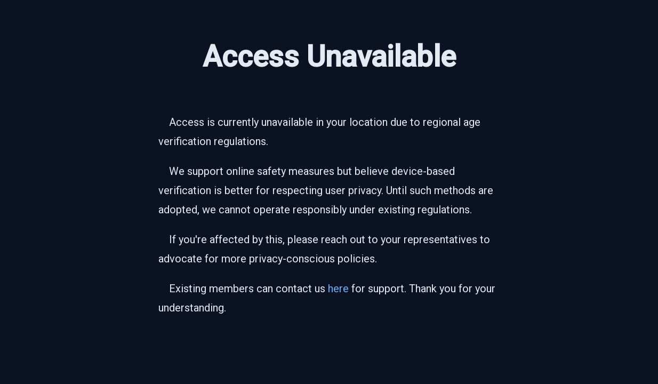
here (338, 288)
